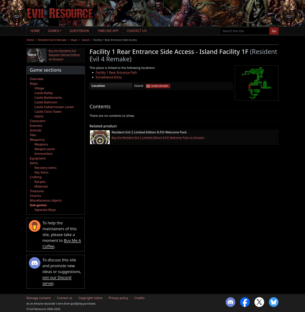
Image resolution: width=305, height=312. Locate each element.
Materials (41, 186)
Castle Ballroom (45, 102)
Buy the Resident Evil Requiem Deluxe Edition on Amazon (64, 55)
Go (274, 31)
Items (34, 163)
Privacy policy (118, 298)
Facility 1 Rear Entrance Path (116, 72)
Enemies (36, 125)
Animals (35, 130)
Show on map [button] (159, 86)
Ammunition (43, 154)
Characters (38, 121)
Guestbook (79, 31)
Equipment (38, 158)
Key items (41, 172)
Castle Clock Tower (48, 111)
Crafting (36, 177)
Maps (74, 40)
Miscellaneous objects (46, 200)
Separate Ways (45, 210)
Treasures (37, 191)
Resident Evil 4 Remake (52, 40)
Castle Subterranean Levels (54, 107)
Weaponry (37, 139)
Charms (35, 196)
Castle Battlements (48, 97)
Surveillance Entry (109, 77)
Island (85, 40)
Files (33, 135)
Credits (139, 298)
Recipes (40, 182)
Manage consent (38, 298)
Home (35, 31)
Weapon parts (44, 149)
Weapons (41, 144)
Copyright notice (90, 298)
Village (39, 88)
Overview (36, 79)
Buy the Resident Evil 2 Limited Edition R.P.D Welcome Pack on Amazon (158, 137)
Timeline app (108, 31)
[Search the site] (245, 31)
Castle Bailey (43, 93)
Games (53, 31)
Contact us (137, 31)
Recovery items (45, 168)
